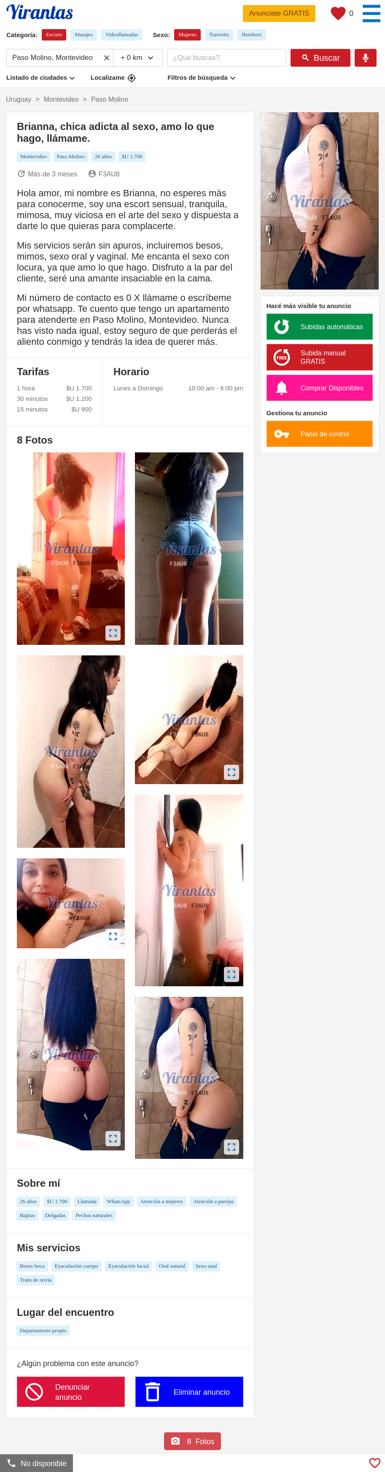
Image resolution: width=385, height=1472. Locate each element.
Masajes (84, 34)
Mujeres (187, 34)
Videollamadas (121, 34)
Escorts (54, 34)
